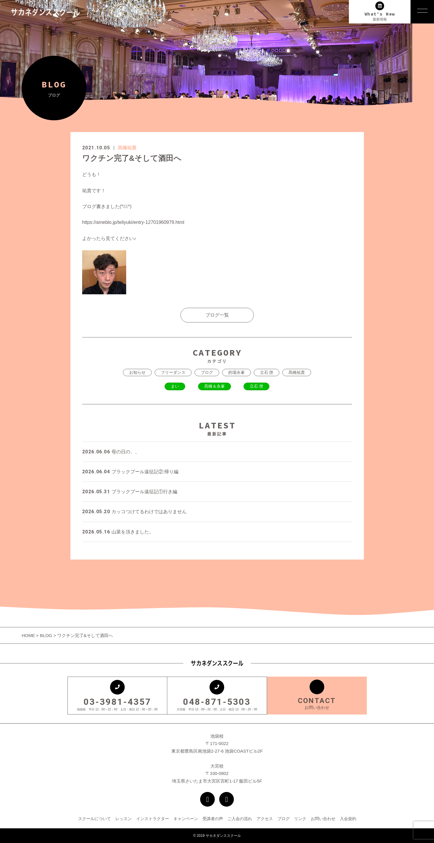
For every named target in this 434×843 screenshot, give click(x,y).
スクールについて (94, 818)
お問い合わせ (323, 818)
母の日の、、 (111, 452)
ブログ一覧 (217, 314)
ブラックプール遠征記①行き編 (129, 491)
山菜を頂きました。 (118, 532)
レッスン (123, 818)
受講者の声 (212, 818)
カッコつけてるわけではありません (134, 511)
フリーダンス (173, 372)
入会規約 (348, 818)
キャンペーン (185, 818)
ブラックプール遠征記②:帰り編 (130, 471)
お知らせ (137, 372)
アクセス (264, 818)
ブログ (207, 372)
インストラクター (152, 818)
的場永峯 (236, 372)
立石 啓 (266, 372)
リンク (300, 818)
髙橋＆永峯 (214, 386)
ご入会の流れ (239, 818)
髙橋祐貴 (127, 147)
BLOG (46, 635)
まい (175, 386)
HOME (29, 635)
